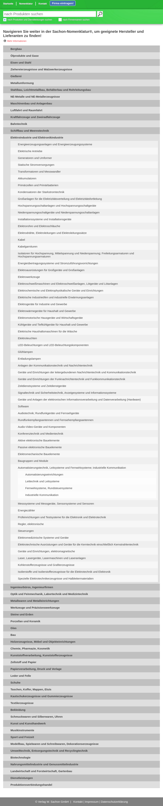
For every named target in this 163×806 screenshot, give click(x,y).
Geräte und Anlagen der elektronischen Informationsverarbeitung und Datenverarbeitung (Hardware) (79, 399)
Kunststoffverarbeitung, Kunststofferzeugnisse (41, 655)
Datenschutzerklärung (114, 801)
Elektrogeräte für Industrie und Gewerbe (42, 304)
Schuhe (15, 682)
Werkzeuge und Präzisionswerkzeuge (35, 607)
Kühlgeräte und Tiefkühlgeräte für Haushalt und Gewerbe (53, 324)
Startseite (8, 3)
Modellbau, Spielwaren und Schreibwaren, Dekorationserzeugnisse (55, 743)
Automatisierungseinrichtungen (44, 474)
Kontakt (43, 3)
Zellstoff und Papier (23, 662)
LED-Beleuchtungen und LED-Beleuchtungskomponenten (53, 345)
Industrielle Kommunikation (41, 494)
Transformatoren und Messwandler (39, 171)
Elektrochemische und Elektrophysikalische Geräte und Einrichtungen (60, 290)
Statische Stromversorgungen (36, 164)
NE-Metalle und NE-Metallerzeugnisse (35, 96)
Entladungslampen (29, 358)
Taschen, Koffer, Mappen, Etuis (31, 689)
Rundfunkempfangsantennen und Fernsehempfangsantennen (55, 420)
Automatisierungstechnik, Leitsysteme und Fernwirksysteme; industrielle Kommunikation (72, 467)
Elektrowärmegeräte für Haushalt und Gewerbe (47, 310)
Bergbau (16, 48)
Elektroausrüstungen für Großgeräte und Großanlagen (51, 270)
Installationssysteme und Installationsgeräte (44, 219)
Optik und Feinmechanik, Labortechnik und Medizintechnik (49, 594)
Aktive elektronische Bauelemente (39, 440)
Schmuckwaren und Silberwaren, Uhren (37, 716)
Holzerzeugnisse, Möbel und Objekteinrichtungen (43, 641)
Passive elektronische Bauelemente (40, 447)
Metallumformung (22, 83)
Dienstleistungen (22, 777)
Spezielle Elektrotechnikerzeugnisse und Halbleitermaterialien (55, 578)
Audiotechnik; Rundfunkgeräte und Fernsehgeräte (48, 413)
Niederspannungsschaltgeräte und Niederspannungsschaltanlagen (59, 212)
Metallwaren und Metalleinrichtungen (35, 600)
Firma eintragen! (63, 3)
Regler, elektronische (31, 524)
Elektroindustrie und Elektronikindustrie (37, 137)
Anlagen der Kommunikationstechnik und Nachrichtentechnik (55, 365)
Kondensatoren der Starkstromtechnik (41, 192)
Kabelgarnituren (27, 246)
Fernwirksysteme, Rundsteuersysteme (48, 488)
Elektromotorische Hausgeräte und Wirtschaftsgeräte (50, 317)
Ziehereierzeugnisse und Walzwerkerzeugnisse (41, 69)
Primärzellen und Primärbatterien (38, 185)
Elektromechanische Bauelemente (39, 454)
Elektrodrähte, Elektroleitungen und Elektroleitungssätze (52, 232)
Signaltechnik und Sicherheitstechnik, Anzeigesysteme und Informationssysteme (67, 392)
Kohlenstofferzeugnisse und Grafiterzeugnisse (46, 564)
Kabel (21, 239)
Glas (14, 628)
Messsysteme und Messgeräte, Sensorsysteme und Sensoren (56, 503)
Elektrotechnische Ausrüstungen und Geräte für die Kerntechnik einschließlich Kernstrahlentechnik (78, 544)
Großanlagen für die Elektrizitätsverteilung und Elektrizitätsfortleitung (60, 198)
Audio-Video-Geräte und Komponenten (42, 426)
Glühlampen (25, 351)
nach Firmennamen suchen (76, 19)
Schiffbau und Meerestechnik (30, 130)
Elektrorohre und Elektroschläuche (39, 226)
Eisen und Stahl (21, 62)
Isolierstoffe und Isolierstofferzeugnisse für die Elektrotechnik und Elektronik (64, 571)
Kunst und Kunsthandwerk (28, 723)
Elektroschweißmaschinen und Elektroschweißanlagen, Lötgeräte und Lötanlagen (68, 283)
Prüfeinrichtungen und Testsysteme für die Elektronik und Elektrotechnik (62, 517)
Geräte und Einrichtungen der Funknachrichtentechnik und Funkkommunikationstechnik (71, 379)
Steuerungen (26, 530)
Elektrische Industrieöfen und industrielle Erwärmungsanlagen (56, 297)
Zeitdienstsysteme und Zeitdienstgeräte (42, 385)
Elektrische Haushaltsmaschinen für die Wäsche (47, 331)
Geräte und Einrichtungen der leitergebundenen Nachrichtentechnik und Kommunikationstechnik (77, 372)
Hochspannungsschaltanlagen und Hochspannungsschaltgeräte (57, 205)
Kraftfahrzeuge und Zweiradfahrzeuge (35, 117)
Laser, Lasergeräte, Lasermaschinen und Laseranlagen (52, 558)
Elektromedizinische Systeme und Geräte (43, 537)
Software (23, 406)
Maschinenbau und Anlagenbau (31, 103)
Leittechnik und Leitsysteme (42, 481)
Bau (13, 634)
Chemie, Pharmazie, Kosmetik (30, 648)
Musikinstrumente (22, 730)
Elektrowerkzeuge (29, 276)
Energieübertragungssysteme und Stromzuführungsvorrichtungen (58, 263)
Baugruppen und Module (33, 460)
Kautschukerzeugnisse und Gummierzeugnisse (42, 696)
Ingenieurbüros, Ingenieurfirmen (32, 587)
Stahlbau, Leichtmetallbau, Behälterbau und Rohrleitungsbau (51, 89)
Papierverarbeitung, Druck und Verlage (36, 668)
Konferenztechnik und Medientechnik (40, 433)
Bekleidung (18, 709)
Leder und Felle (21, 675)
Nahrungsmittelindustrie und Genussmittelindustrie (44, 764)
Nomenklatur (26, 3)
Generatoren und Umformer (35, 157)
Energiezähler (26, 510)
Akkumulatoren (27, 178)
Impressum (92, 801)
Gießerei (16, 76)
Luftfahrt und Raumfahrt (26, 110)
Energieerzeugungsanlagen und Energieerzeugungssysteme (55, 144)
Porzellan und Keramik (25, 621)
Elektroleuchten (27, 338)
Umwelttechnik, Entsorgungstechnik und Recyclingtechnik (49, 750)
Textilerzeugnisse (22, 703)
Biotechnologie (20, 757)
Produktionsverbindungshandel (31, 784)
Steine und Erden (22, 614)
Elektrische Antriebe (30, 151)
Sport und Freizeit (22, 737)
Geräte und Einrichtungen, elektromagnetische (46, 551)
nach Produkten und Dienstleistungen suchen (30, 19)
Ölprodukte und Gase (25, 55)
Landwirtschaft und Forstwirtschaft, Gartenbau (41, 771)
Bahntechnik (19, 123)
